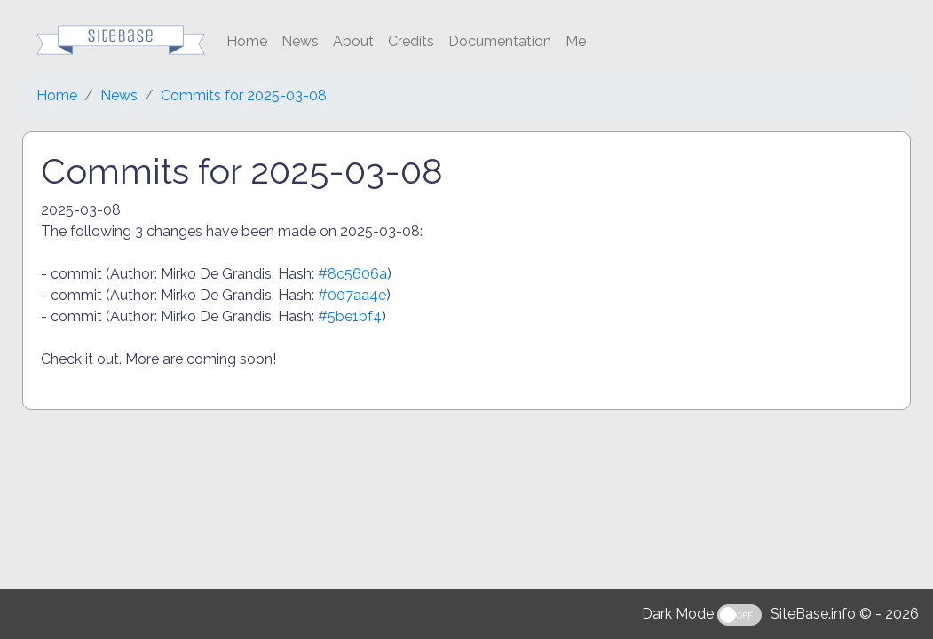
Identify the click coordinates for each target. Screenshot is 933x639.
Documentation (499, 41)
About (353, 41)
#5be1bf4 (350, 316)
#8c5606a (352, 273)
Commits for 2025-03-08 (244, 95)
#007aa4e (352, 295)
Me (575, 41)
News (300, 41)
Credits (411, 41)
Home (246, 41)
